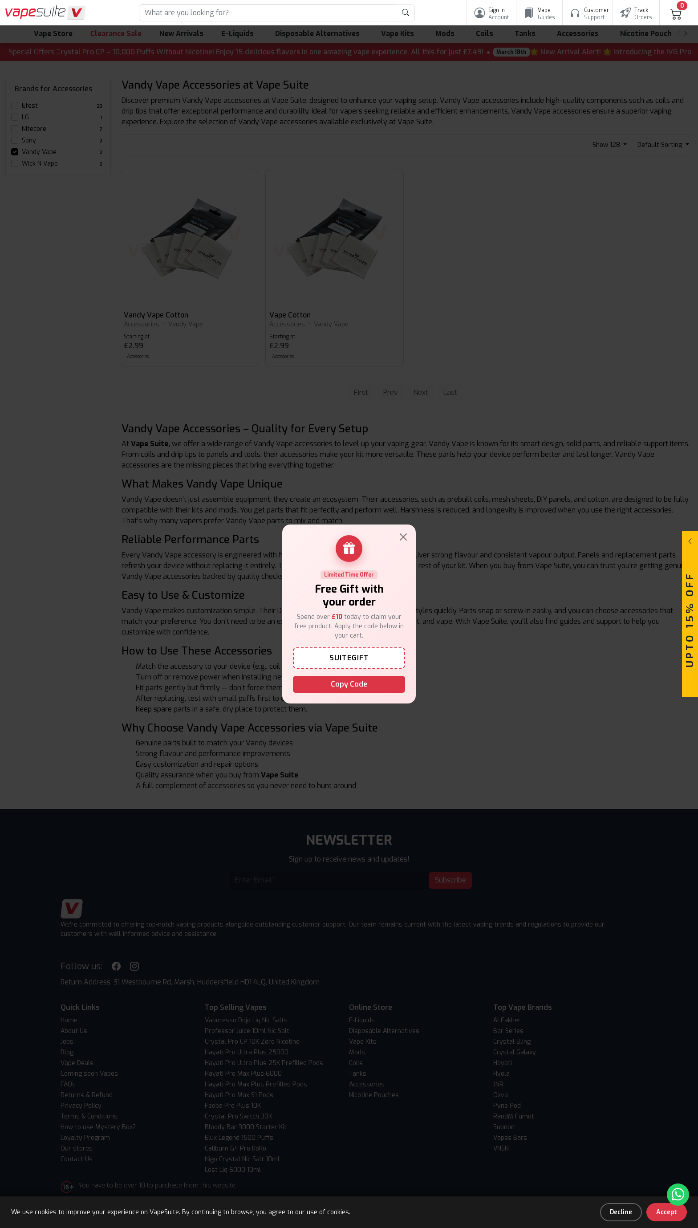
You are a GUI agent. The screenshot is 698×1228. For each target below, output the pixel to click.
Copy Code (349, 684)
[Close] (403, 537)
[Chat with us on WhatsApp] (678, 1194)
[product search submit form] (406, 12)
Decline (621, 1212)
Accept (666, 1212)
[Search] (268, 12)
